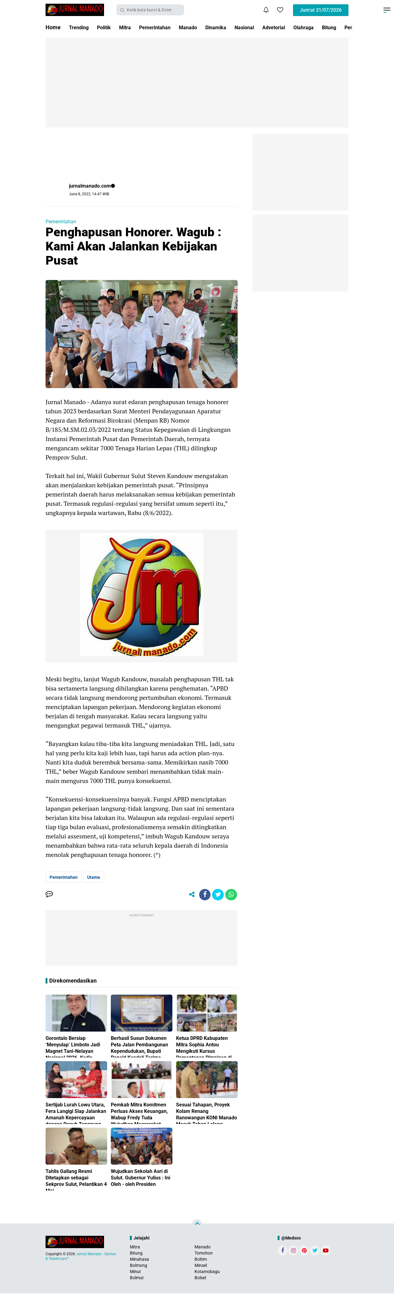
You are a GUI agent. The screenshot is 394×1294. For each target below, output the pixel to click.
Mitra (131, 27)
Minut (135, 1272)
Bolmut (137, 1278)
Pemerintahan (164, 27)
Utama (93, 877)
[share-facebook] (203, 895)
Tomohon (204, 1253)
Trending (80, 27)
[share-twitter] (217, 895)
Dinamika (231, 27)
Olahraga (327, 27)
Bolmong (138, 1266)
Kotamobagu (207, 1272)
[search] (150, 9)
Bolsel (200, 1278)
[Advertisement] (197, 82)
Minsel (201, 1266)
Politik (107, 27)
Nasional (262, 27)
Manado (200, 27)
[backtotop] (197, 1225)
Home (53, 27)
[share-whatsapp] (231, 895)
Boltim (201, 1259)
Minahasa (139, 1259)
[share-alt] (189, 895)
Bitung (136, 1253)
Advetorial (294, 27)
